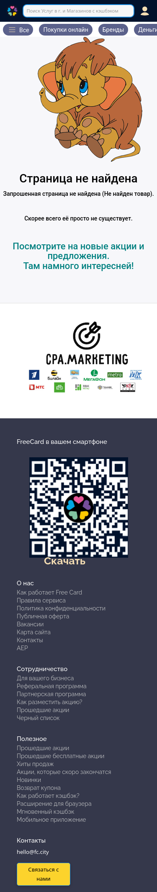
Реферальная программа (52, 686)
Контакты (30, 640)
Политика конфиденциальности (61, 608)
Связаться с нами (43, 874)
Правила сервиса (41, 600)
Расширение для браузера (54, 803)
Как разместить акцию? (49, 702)
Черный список (38, 718)
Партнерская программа (51, 694)
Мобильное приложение (51, 819)
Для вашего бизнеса (45, 678)
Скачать (64, 560)
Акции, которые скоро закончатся (64, 772)
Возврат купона (39, 787)
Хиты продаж (35, 764)
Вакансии (30, 624)
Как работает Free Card (49, 592)
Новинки (29, 780)
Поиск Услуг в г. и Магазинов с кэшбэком (72, 11)
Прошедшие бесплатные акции (60, 756)
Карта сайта (34, 632)
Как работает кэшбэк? (48, 795)
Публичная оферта (43, 616)
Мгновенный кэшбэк (46, 811)
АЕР (22, 648)
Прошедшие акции (43, 710)
